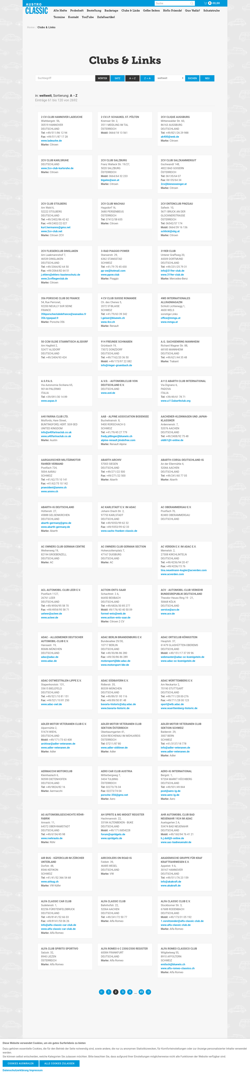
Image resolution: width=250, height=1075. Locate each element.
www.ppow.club (110, 274)
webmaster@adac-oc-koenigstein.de (182, 657)
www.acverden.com (172, 574)
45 (141, 992)
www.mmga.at (169, 322)
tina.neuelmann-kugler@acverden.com (184, 570)
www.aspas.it (49, 400)
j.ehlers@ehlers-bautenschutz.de (60, 274)
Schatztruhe (211, 10)
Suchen (192, 78)
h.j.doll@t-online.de (172, 838)
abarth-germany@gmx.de (56, 523)
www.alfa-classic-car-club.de (58, 928)
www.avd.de (108, 392)
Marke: (45, 144)
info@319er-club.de (172, 270)
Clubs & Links (130, 10)
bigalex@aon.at (110, 180)
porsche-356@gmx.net (114, 794)
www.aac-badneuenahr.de (176, 842)
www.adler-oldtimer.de (114, 747)
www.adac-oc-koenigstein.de (178, 660)
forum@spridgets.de (113, 834)
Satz (117, 78)
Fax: (44, 136)
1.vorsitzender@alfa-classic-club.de (182, 921)
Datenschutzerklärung (16, 1070)
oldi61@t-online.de (172, 440)
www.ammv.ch (49, 491)
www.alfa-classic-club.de (176, 925)
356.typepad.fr (49, 318)
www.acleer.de (49, 617)
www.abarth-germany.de (55, 526)
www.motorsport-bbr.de (115, 664)
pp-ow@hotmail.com (113, 270)
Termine (59, 17)
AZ (132, 78)
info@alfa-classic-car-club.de (58, 925)
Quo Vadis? (192, 10)
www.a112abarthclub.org (175, 400)
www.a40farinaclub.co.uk (56, 436)
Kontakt (73, 17)
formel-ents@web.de (113, 613)
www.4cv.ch (108, 322)
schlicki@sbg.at (170, 231)
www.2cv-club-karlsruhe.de (57, 168)
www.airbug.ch (50, 881)
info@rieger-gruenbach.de (116, 365)
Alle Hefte (60, 10)
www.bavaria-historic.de (115, 708)
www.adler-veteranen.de (55, 747)
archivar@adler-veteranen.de (58, 743)
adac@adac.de (49, 657)
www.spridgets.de (111, 838)
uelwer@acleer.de (51, 613)
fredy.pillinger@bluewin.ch (116, 436)
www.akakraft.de (171, 885)
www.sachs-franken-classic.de (119, 530)
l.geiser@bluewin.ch (113, 318)
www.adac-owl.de (51, 704)
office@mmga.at (170, 318)
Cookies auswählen (21, 1063)
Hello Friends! (172, 10)
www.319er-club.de (172, 274)
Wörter (102, 78)
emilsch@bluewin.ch (173, 964)
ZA (147, 78)
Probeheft (76, 10)
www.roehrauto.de (51, 838)
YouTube (88, 17)
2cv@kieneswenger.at (174, 184)
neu (207, 78)
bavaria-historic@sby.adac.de (118, 704)
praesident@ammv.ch (54, 487)
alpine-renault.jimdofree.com (118, 440)
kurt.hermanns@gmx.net (55, 227)
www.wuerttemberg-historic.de (179, 708)
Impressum (36, 1070)
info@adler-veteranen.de (175, 747)
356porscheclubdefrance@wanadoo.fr (63, 314)
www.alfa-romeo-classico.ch (178, 968)
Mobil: (105, 132)
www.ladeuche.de (51, 140)
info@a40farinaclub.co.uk (56, 432)
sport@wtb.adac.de (172, 704)
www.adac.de (49, 660)
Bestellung (94, 10)
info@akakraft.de (171, 881)
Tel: (43, 132)
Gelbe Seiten (151, 10)
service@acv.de (170, 609)
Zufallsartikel (106, 17)
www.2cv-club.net (51, 231)
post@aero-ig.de (170, 791)
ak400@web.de (170, 136)
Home (31, 27)
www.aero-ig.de (170, 794)
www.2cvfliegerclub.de (54, 278)
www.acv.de (168, 613)
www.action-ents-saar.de (115, 617)
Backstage (111, 10)
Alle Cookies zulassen (59, 1063)
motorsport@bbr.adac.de (115, 660)
